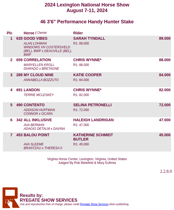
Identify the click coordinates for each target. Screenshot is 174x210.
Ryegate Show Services (94, 204)
